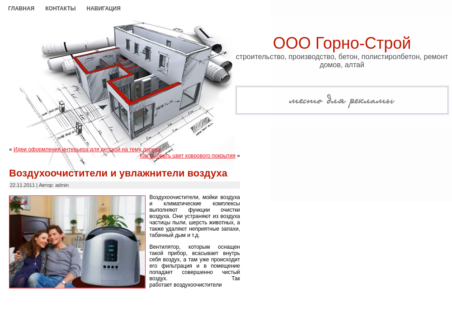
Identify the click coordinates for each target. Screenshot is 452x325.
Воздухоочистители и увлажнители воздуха (118, 173)
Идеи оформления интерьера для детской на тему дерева (87, 149)
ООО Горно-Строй (342, 43)
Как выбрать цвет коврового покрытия (187, 156)
